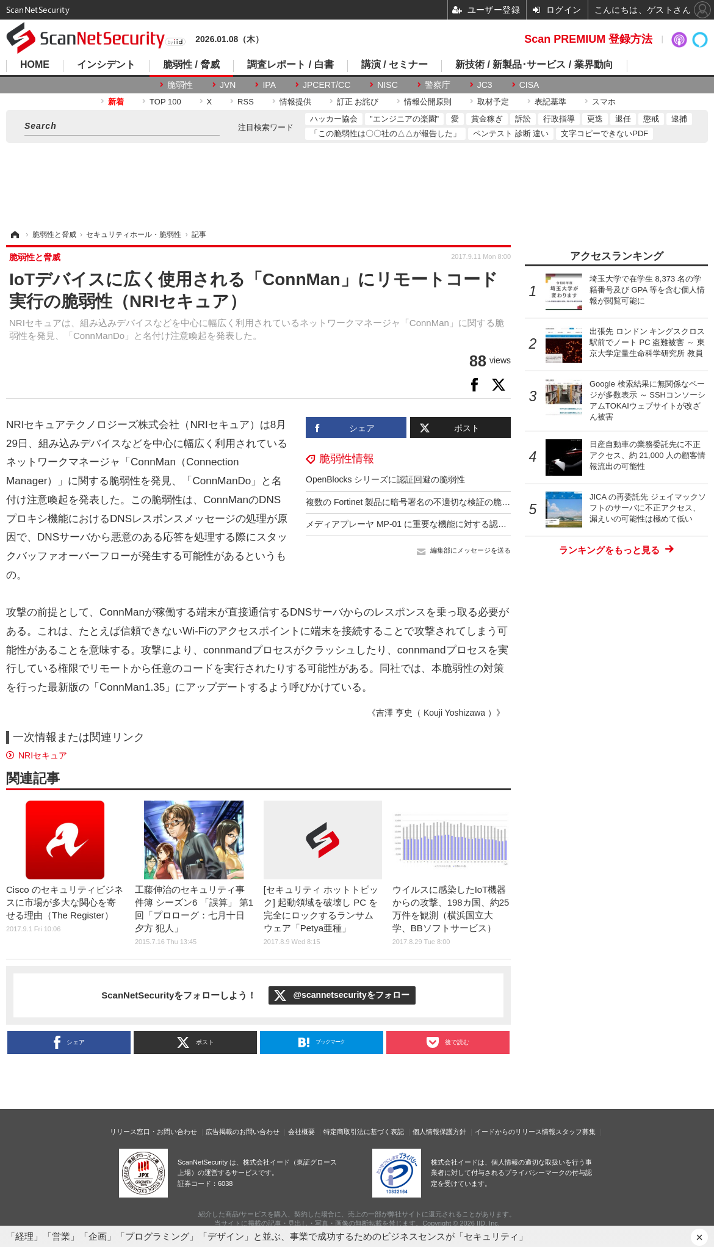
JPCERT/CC (326, 85)
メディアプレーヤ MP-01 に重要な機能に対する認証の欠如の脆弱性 (436, 524)
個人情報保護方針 (439, 1131)
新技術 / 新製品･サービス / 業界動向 (534, 65)
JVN (228, 85)
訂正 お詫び (358, 101)
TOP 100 (165, 101)
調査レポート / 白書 (290, 65)
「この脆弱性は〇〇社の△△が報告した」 (385, 133)
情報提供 (295, 101)
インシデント (106, 65)
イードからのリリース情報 (515, 1131)
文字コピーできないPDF (604, 133)
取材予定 (493, 101)
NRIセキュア (42, 755)
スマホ (604, 101)
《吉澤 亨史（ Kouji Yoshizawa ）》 (436, 713)
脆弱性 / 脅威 (191, 65)
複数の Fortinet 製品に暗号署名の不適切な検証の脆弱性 (412, 502)
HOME (34, 65)
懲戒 (651, 118)
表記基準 (550, 101)
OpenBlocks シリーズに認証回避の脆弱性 (385, 479)
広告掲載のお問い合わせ (242, 1131)
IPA (269, 85)
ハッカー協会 (334, 118)
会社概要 (301, 1131)
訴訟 (523, 118)
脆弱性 (180, 85)
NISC (387, 85)
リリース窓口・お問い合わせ (153, 1131)
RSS (245, 101)
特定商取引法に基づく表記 (363, 1131)
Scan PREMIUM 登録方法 (588, 39)
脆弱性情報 (346, 459)
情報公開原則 (428, 101)
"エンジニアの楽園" (404, 118)
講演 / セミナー (394, 65)
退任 (623, 118)
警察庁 (437, 85)
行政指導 (559, 118)
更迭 (595, 118)
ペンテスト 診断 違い (511, 133)
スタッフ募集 (575, 1131)
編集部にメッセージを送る (470, 550)
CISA (529, 85)
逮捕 (679, 118)
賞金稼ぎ (487, 118)
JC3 (484, 85)
